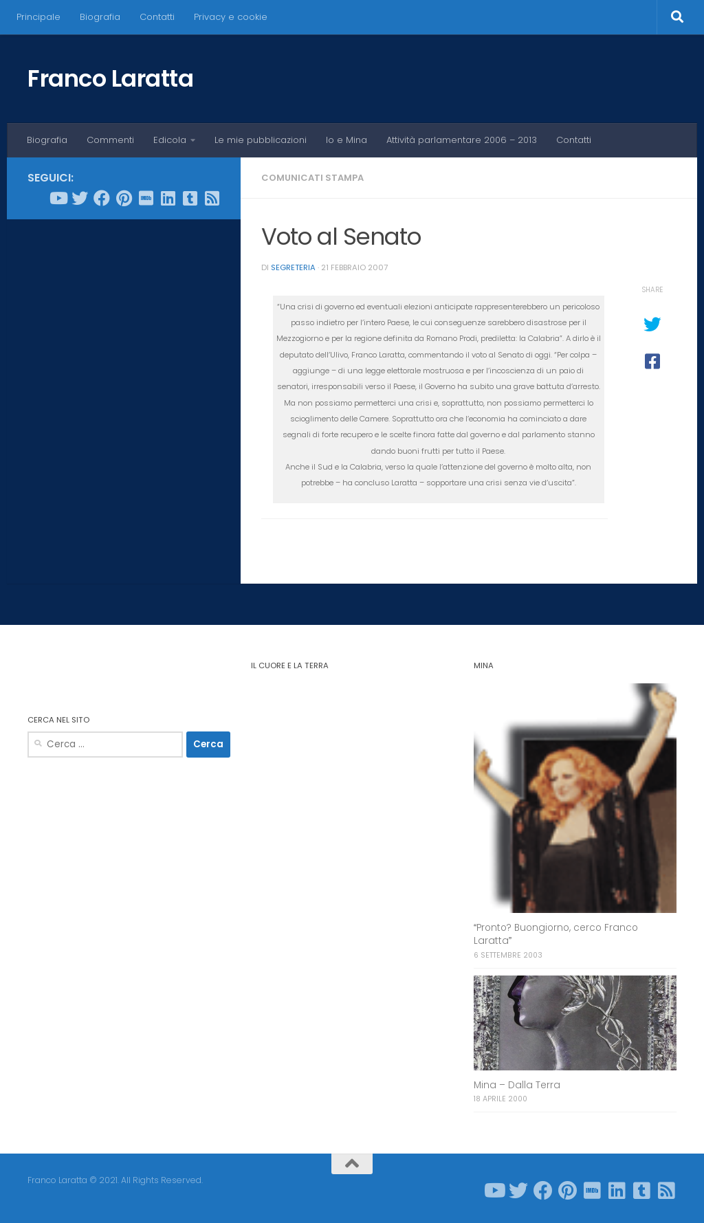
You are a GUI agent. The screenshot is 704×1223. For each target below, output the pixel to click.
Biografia (100, 16)
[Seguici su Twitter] (80, 198)
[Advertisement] (124, 319)
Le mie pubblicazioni (260, 139)
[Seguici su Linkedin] (168, 198)
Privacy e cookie (230, 16)
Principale (38, 16)
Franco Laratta (110, 78)
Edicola (169, 139)
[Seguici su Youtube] (58, 198)
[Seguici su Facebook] (102, 198)
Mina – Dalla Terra (517, 1085)
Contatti (157, 16)
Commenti (110, 139)
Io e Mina (346, 139)
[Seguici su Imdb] (146, 198)
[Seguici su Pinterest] (124, 198)
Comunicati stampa (312, 177)
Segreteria (293, 267)
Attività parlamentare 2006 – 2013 (461, 139)
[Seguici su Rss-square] (212, 198)
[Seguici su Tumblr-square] (190, 198)
